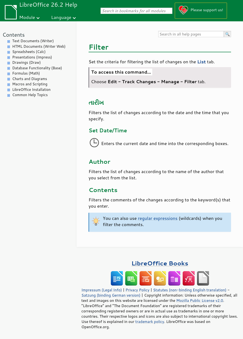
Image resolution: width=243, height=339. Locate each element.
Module (27, 17)
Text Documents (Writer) (33, 40)
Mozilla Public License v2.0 (199, 300)
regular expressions (158, 218)
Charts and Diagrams (29, 78)
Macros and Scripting (29, 84)
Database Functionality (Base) (37, 67)
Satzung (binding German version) (111, 295)
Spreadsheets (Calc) (28, 51)
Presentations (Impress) (32, 57)
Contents (13, 34)
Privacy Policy (137, 289)
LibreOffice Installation (31, 89)
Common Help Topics (30, 94)
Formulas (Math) (26, 73)
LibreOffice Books (159, 263)
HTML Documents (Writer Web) (39, 46)
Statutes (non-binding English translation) (189, 289)
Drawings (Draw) (26, 62)
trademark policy (149, 321)
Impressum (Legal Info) (101, 289)
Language (61, 17)
